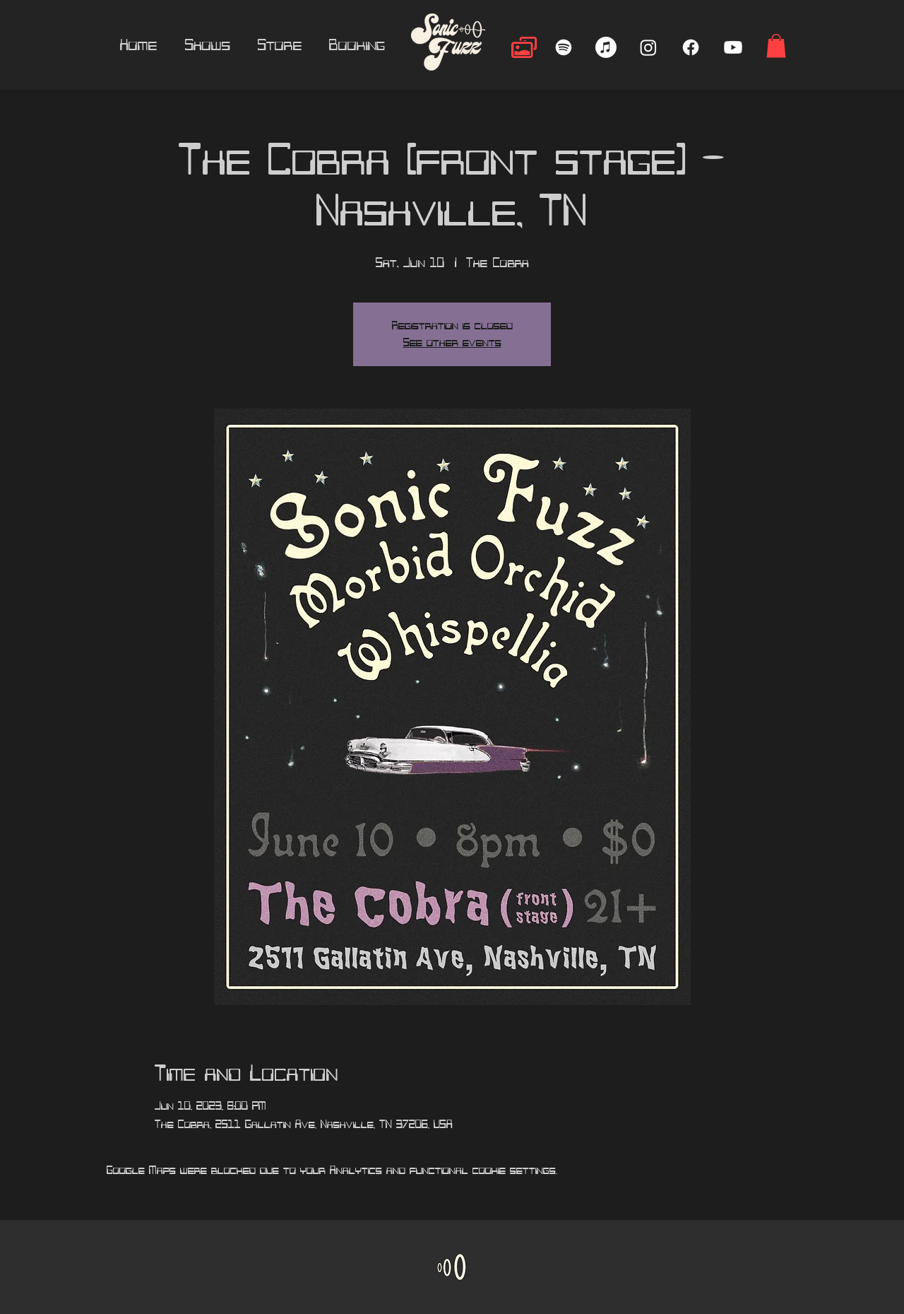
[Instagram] (648, 47)
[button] (776, 45)
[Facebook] (690, 47)
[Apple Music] (606, 47)
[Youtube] (733, 47)
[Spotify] (563, 47)
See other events (452, 343)
